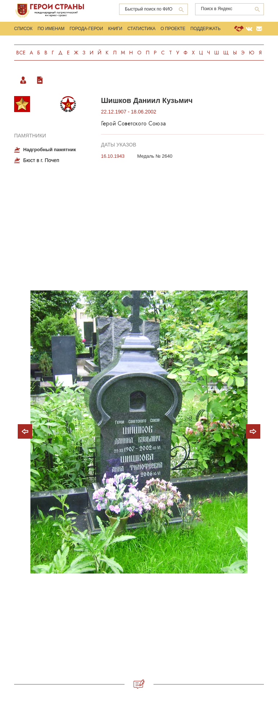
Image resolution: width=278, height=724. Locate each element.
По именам (51, 28)
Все (20, 52)
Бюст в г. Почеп (41, 160)
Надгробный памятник (49, 149)
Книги (115, 28)
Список (23, 28)
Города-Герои (86, 28)
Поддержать (205, 28)
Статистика (141, 28)
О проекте (172, 28)
